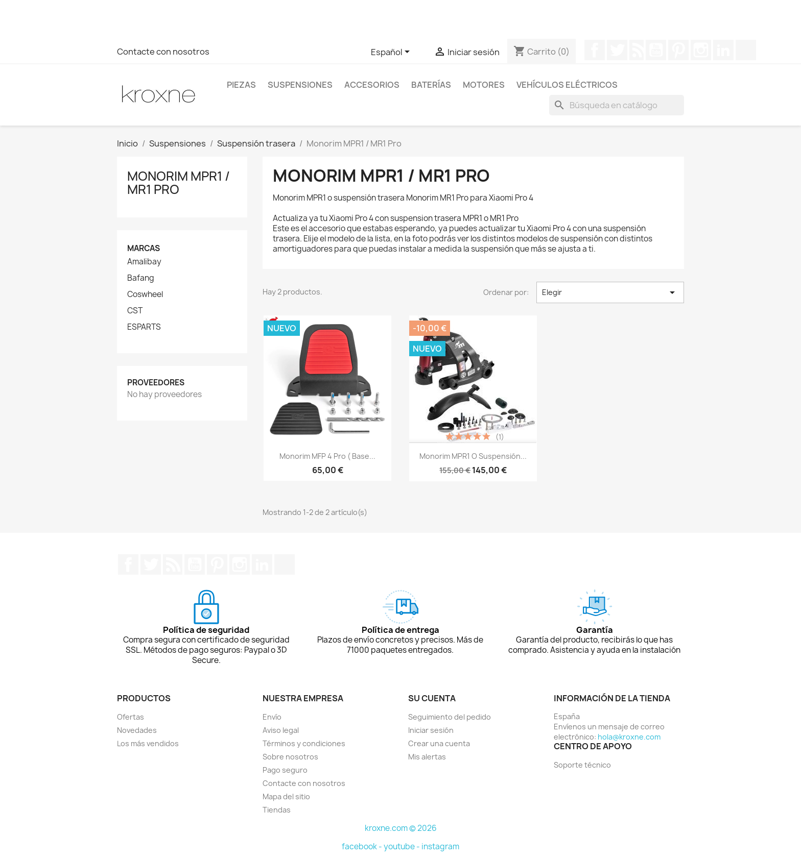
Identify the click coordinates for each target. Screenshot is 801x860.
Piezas (241, 84)
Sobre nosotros (290, 756)
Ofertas (130, 717)
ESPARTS (144, 327)
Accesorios (371, 84)
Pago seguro (285, 770)
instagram (440, 846)
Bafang (140, 278)
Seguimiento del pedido (449, 717)
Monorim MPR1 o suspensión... (473, 456)
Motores (484, 84)
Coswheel (145, 294)
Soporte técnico (582, 765)
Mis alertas (427, 756)
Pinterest (678, 50)
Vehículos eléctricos (567, 84)
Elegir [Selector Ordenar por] (610, 292)
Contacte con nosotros (163, 51)
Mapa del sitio (286, 796)
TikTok (746, 50)
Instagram (701, 50)
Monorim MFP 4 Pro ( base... (327, 456)
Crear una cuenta (439, 743)
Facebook (594, 50)
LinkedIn (723, 50)
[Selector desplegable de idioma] (392, 52)
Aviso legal (281, 730)
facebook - (363, 846)
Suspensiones (300, 84)
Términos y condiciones (304, 743)
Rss (636, 50)
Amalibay (144, 262)
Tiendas (277, 810)
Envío (272, 717)
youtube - (402, 846)
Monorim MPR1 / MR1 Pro (178, 182)
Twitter (617, 50)
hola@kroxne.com (629, 737)
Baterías (431, 84)
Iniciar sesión (431, 730)
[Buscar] (616, 105)
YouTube (656, 50)
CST (135, 311)
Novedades (137, 730)
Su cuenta (432, 698)
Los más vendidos (148, 743)
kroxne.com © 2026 (401, 828)
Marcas (143, 248)
